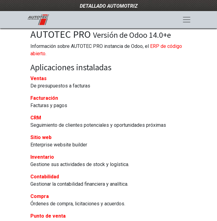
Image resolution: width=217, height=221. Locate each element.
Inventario (42, 157)
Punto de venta (48, 216)
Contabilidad (44, 177)
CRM (35, 118)
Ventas (38, 78)
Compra (39, 196)
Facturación (44, 98)
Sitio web (41, 137)
